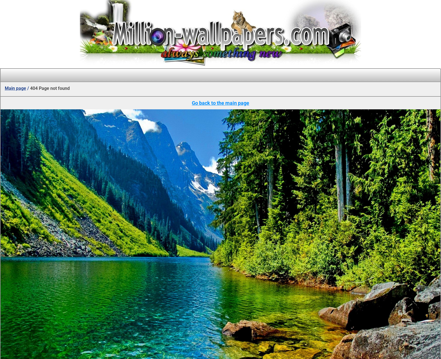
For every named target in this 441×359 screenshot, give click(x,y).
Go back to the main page (220, 103)
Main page (15, 88)
